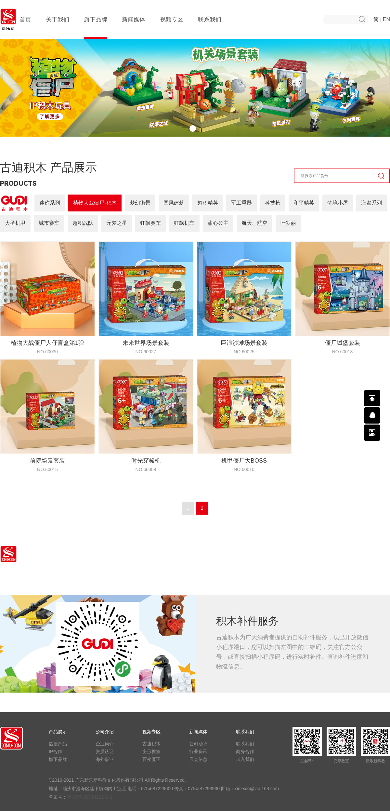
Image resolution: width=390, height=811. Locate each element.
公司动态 (198, 743)
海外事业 (105, 759)
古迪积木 (151, 743)
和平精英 (303, 203)
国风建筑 (173, 203)
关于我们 (57, 27)
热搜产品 (58, 743)
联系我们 (209, 27)
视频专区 (171, 27)
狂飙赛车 (150, 223)
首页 (25, 27)
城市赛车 (49, 223)
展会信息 (198, 759)
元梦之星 (116, 223)
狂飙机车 (184, 223)
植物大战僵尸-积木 (94, 203)
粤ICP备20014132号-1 (89, 797)
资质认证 (105, 751)
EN (386, 19)
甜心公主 (218, 223)
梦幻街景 (140, 203)
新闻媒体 (133, 27)
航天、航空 (254, 223)
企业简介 (105, 743)
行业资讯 (198, 751)
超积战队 (82, 223)
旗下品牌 (95, 27)
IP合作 (55, 751)
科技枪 (272, 203)
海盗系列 (371, 203)
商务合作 (245, 751)
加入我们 (245, 759)
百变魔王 (151, 759)
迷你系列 (49, 203)
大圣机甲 (15, 223)
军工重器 (241, 203)
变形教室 (151, 751)
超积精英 (207, 203)
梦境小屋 (337, 203)
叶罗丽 (288, 223)
